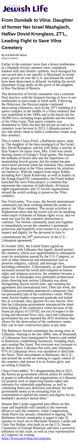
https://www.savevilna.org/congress (26, 438)
